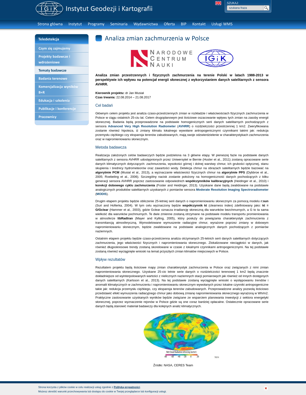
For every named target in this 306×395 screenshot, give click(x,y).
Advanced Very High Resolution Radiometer (142, 126)
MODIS (101, 194)
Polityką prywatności (127, 387)
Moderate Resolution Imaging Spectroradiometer (232, 189)
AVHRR (183, 126)
